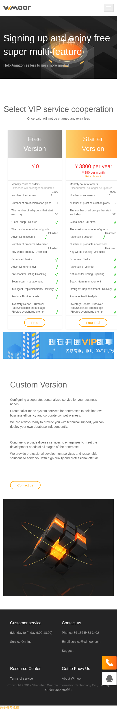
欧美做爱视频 (9, 708)
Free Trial (93, 323)
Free (34, 323)
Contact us (25, 485)
